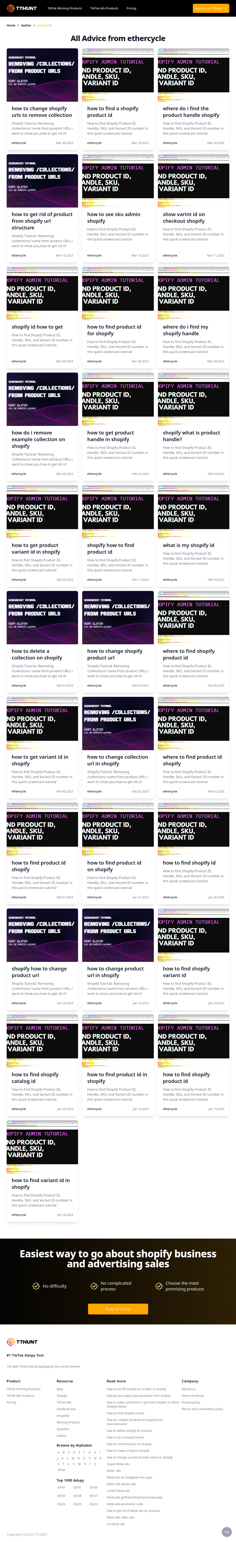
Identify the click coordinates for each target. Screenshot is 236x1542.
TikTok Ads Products (104, 8)
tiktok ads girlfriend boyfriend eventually (134, 1497)
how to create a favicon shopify (128, 1451)
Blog (60, 1389)
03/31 (77, 1487)
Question (63, 1429)
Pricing (131, 8)
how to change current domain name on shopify (140, 1457)
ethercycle (44, 25)
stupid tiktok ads (118, 1464)
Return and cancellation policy (202, 1409)
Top (226, 1532)
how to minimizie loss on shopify (129, 1444)
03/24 (93, 1504)
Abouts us (188, 1389)
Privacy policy (191, 1402)
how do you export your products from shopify (139, 1396)
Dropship (63, 1416)
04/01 (61, 1487)
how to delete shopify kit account (129, 1431)
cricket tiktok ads (118, 1491)
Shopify (62, 1396)
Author (26, 25)
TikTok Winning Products (65, 8)
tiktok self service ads (121, 1484)
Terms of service (193, 1396)
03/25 (77, 1504)
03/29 (61, 1496)
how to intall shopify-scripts (125, 1413)
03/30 (93, 1487)
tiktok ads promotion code (125, 1504)
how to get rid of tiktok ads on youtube (133, 1511)
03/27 (93, 1496)
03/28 (77, 1496)
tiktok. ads (114, 1471)
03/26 (61, 1504)
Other (62, 1470)
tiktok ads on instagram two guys (129, 1477)
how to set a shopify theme (125, 1437)
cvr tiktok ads (116, 1524)
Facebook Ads (66, 1409)
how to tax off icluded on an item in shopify (136, 1389)
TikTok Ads (64, 1402)
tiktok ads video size (120, 1517)
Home (11, 25)
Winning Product (68, 1422)
